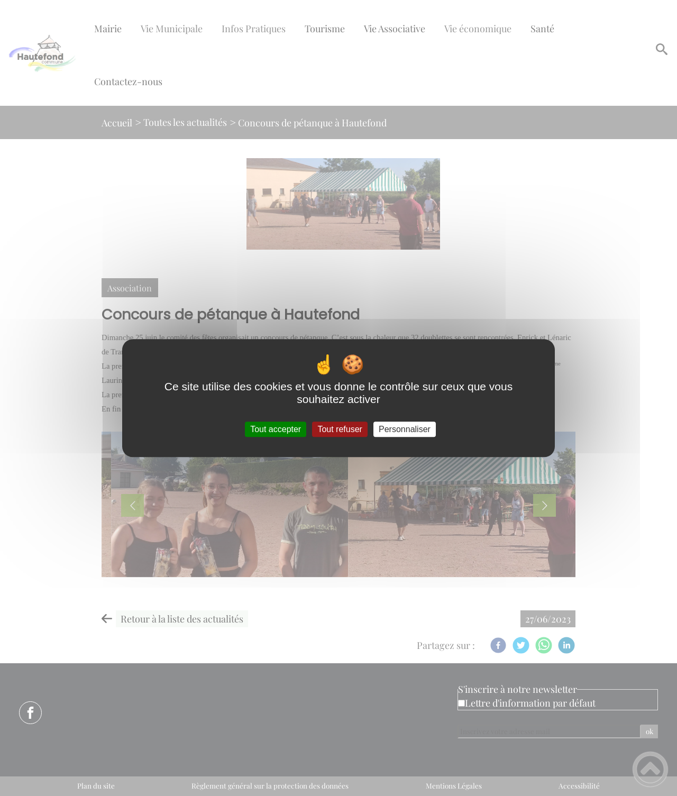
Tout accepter (275, 429)
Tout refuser (339, 429)
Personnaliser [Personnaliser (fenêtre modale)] (405, 429)
